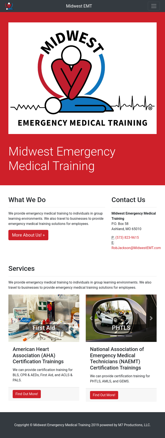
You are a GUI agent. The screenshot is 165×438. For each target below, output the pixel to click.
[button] (13, 318)
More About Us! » (28, 235)
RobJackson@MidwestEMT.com (136, 248)
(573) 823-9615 (127, 237)
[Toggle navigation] (154, 6)
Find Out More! (26, 394)
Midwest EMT (79, 6)
